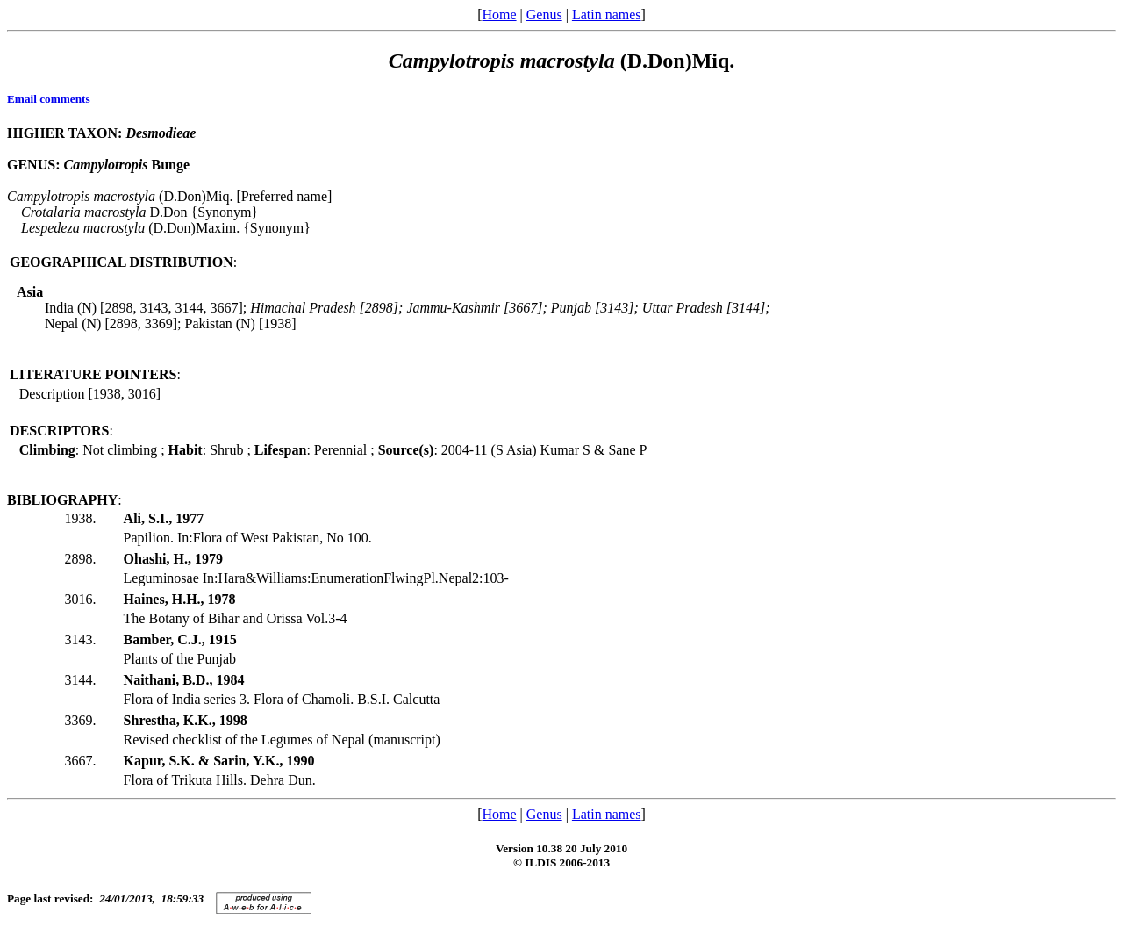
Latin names (606, 14)
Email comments (48, 98)
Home (499, 14)
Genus (544, 14)
